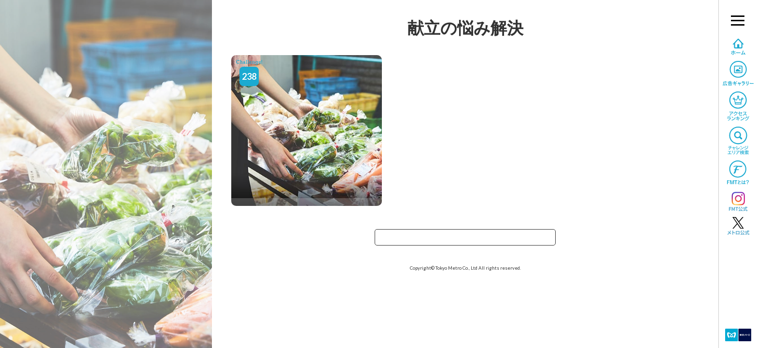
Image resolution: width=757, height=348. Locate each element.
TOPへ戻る (465, 240)
